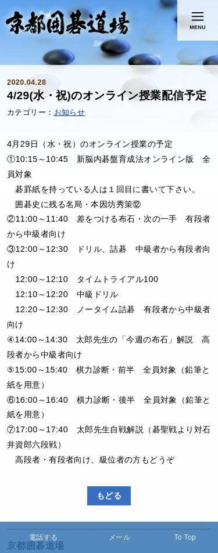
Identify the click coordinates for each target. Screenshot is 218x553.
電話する (43, 537)
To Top (185, 537)
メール (119, 537)
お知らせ (69, 113)
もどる (109, 495)
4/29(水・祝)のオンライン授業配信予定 (106, 95)
